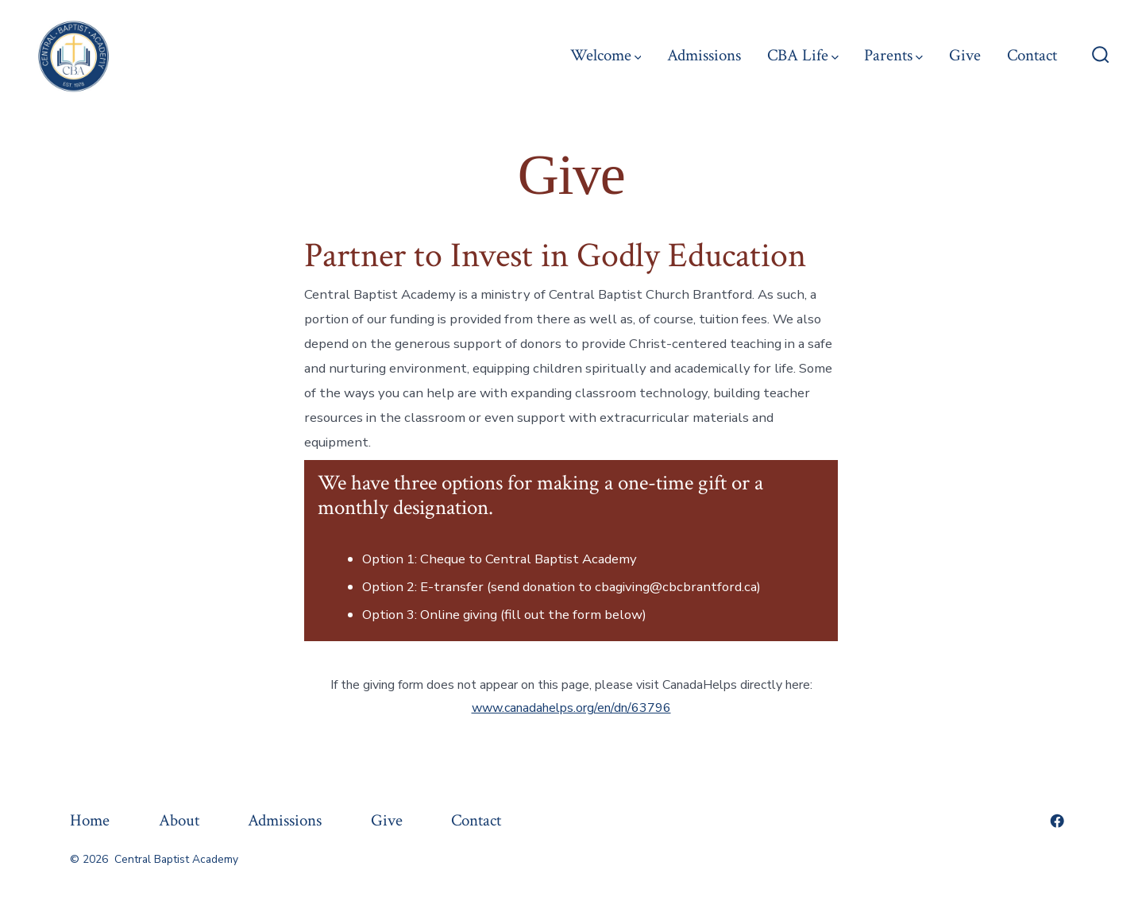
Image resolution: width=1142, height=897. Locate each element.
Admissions (704, 55)
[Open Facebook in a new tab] (1057, 820)
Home (90, 820)
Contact (1032, 55)
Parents (893, 55)
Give (965, 55)
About (179, 820)
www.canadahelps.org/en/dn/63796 (571, 708)
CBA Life (803, 55)
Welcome (606, 55)
